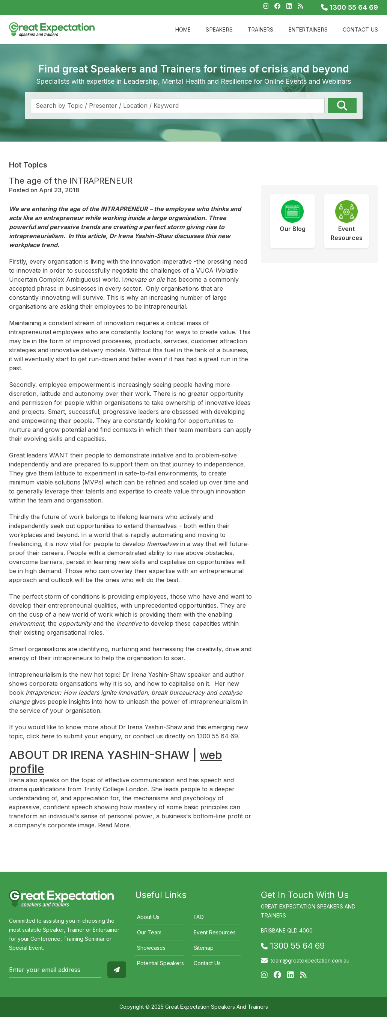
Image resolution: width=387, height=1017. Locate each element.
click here (40, 736)
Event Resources (215, 932)
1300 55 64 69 (349, 7)
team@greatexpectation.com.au (310, 960)
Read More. (114, 825)
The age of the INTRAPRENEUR (71, 181)
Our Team (149, 932)
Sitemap (204, 948)
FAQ (199, 917)
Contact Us (360, 29)
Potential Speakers (160, 963)
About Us (148, 917)
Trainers (261, 29)
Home (183, 29)
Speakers (219, 29)
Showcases (151, 948)
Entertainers (308, 29)
